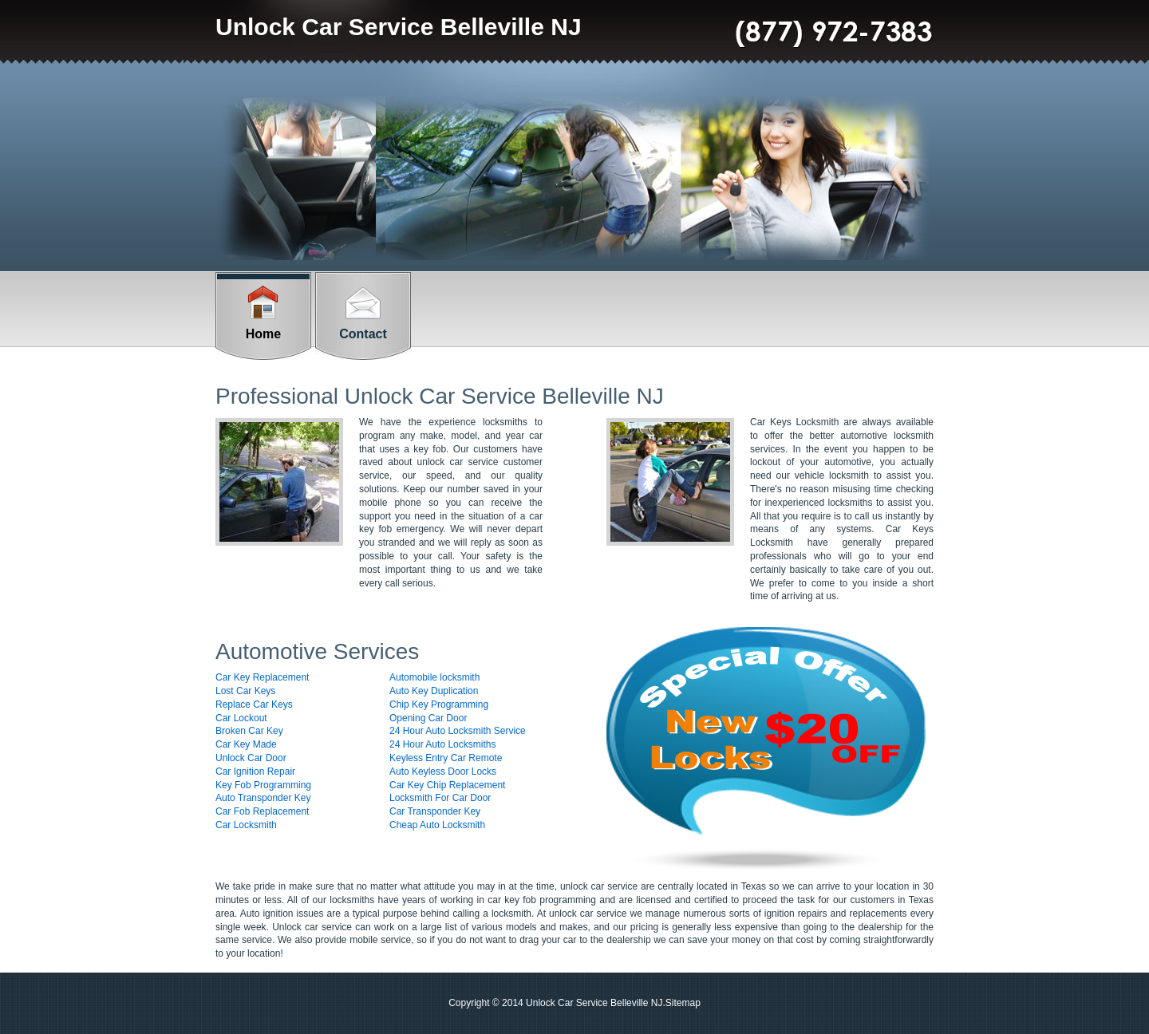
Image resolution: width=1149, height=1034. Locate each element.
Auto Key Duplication (433, 691)
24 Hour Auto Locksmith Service (457, 730)
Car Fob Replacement (262, 811)
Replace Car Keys (254, 704)
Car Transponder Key (434, 811)
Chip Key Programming (438, 704)
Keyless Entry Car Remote (445, 758)
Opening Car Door (428, 718)
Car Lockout (241, 718)
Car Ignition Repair (255, 771)
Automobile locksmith (434, 677)
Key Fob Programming (263, 785)
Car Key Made (246, 744)
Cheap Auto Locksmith (437, 825)
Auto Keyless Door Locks (442, 771)
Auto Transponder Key (262, 797)
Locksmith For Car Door (440, 797)
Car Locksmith (246, 825)
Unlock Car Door (250, 758)
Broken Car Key (249, 730)
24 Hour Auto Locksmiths (442, 744)
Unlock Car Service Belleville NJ (398, 27)
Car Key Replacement (262, 677)
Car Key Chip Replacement (447, 785)
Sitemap (683, 1002)
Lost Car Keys (245, 691)
